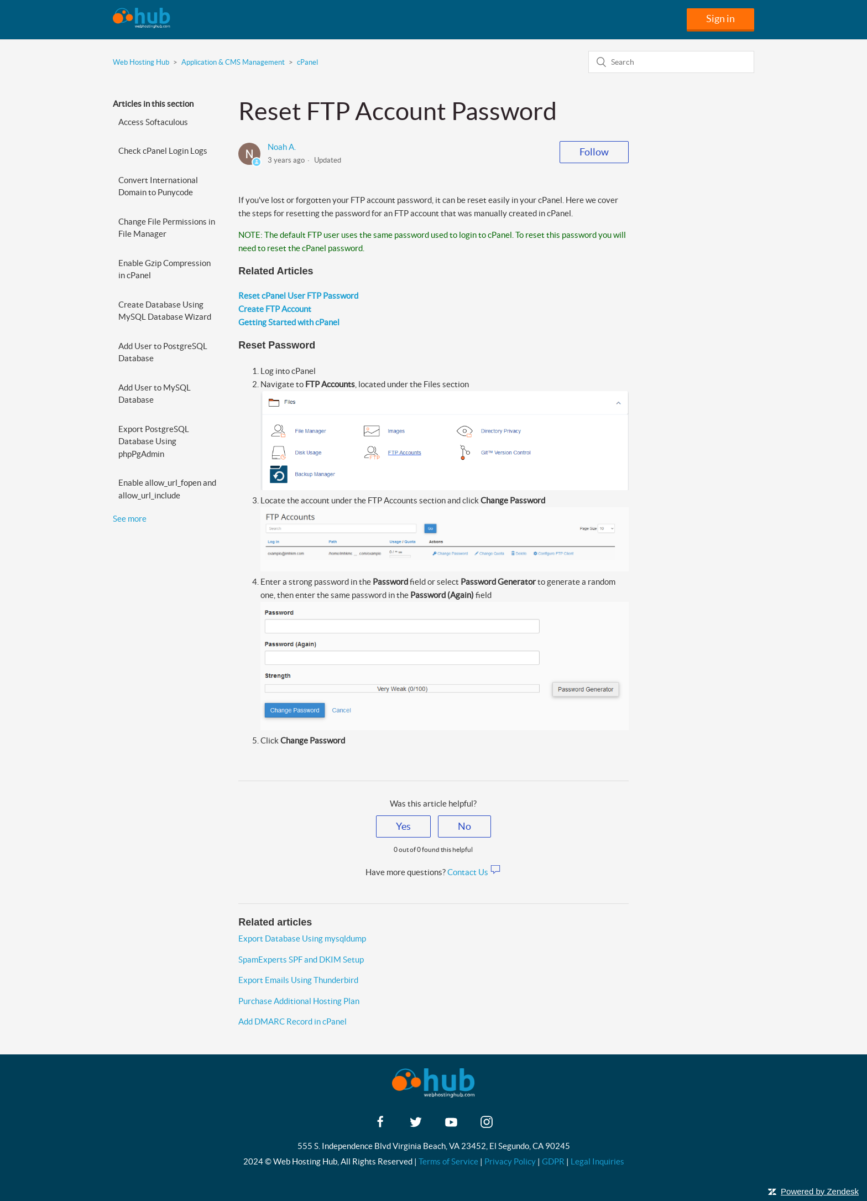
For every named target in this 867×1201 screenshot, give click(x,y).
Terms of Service (448, 1161)
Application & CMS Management (233, 62)
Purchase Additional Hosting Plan (298, 1001)
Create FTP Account (274, 309)
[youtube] (451, 1125)
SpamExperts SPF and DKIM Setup (301, 959)
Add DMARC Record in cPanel (292, 1021)
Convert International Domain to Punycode (158, 186)
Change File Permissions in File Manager (166, 228)
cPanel (307, 62)
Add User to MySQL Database (154, 394)
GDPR (553, 1161)
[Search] (671, 62)
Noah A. (282, 147)
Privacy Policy (510, 1161)
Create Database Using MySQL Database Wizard (164, 311)
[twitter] (415, 1125)
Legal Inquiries (597, 1161)
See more (130, 518)
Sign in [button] (720, 18)
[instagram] (486, 1125)
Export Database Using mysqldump (302, 938)
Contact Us (474, 872)
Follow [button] (594, 152)
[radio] (403, 826)
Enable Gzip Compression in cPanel (164, 269)
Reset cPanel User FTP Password (298, 295)
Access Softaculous (153, 122)
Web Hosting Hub (141, 62)
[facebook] (380, 1125)
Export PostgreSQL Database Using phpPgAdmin (153, 441)
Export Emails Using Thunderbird (298, 980)
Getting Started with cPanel (289, 322)
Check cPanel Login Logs (162, 150)
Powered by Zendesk (820, 1191)
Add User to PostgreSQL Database (162, 352)
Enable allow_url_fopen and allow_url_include (167, 489)
